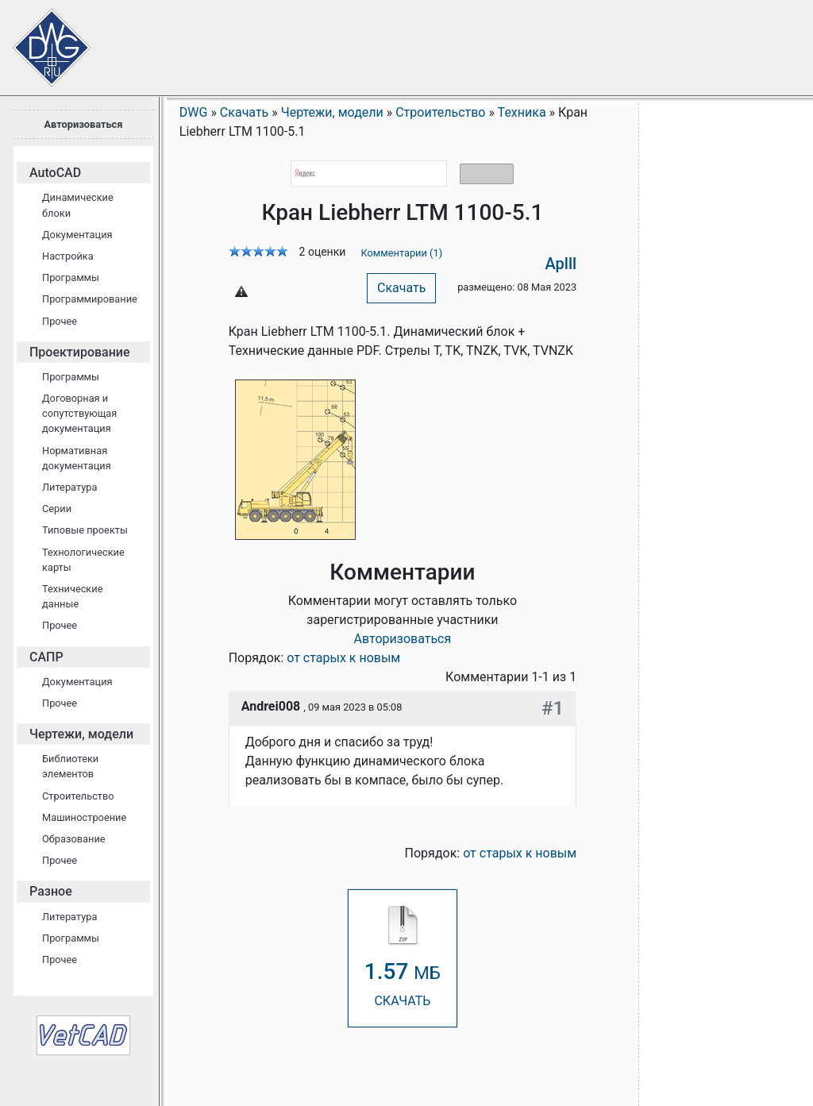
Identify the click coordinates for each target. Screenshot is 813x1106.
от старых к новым (343, 657)
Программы (70, 277)
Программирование (89, 299)
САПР (46, 657)
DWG (193, 112)
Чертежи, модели (81, 734)
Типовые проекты (85, 530)
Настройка (68, 256)
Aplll (561, 263)
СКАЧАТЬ (402, 957)
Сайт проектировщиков (39, 39)
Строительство (78, 796)
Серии (56, 508)
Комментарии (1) (401, 253)
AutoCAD (55, 172)
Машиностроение (84, 817)
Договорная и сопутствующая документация (79, 413)
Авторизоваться (83, 124)
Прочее (59, 321)
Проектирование (79, 352)
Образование (74, 839)
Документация (77, 235)
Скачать (401, 287)
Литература (69, 487)
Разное (50, 891)
